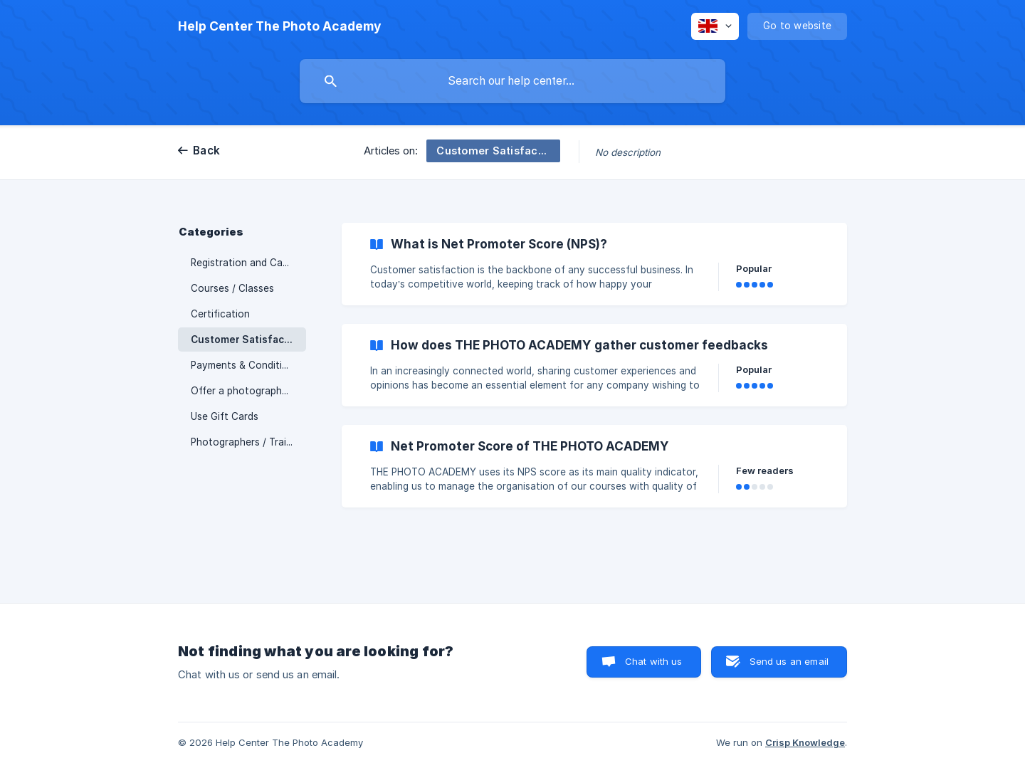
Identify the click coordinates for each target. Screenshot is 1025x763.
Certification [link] (220, 314)
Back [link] (206, 150)
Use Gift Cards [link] (224, 416)
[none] (280, 26)
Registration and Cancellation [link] (248, 262)
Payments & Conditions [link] (245, 365)
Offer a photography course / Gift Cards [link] (248, 390)
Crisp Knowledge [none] (805, 742)
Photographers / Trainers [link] (248, 442)
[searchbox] (512, 81)
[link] (594, 264)
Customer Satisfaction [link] (247, 339)
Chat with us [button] (654, 661)
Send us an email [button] (789, 661)
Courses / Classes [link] (232, 288)
